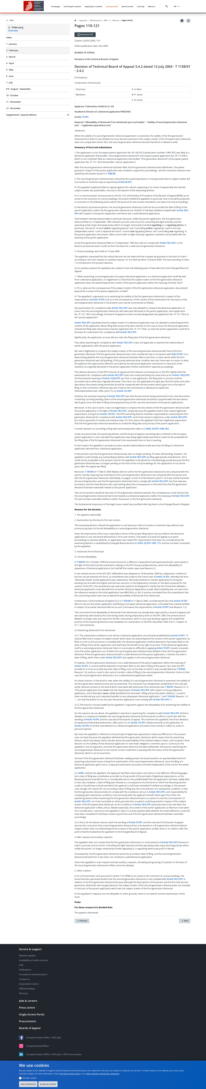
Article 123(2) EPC (181, 375)
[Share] (188, 20)
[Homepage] (75, 20)
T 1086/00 (110, 173)
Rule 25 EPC (177, 354)
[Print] (182, 20)
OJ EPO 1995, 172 (152, 543)
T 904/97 (81, 562)
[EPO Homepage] (34, 6)
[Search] (167, 6)
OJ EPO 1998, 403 (160, 428)
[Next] (184, 921)
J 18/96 (147, 428)
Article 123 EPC (124, 390)
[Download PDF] (85, 34)
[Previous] (81, 921)
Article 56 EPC (125, 182)
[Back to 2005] (38, 20)
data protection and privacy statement (102, 1073)
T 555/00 (89, 471)
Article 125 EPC (107, 414)
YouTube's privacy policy (69, 1073)
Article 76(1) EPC (168, 242)
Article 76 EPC (98, 299)
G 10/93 (139, 543)
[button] (38, 115)
